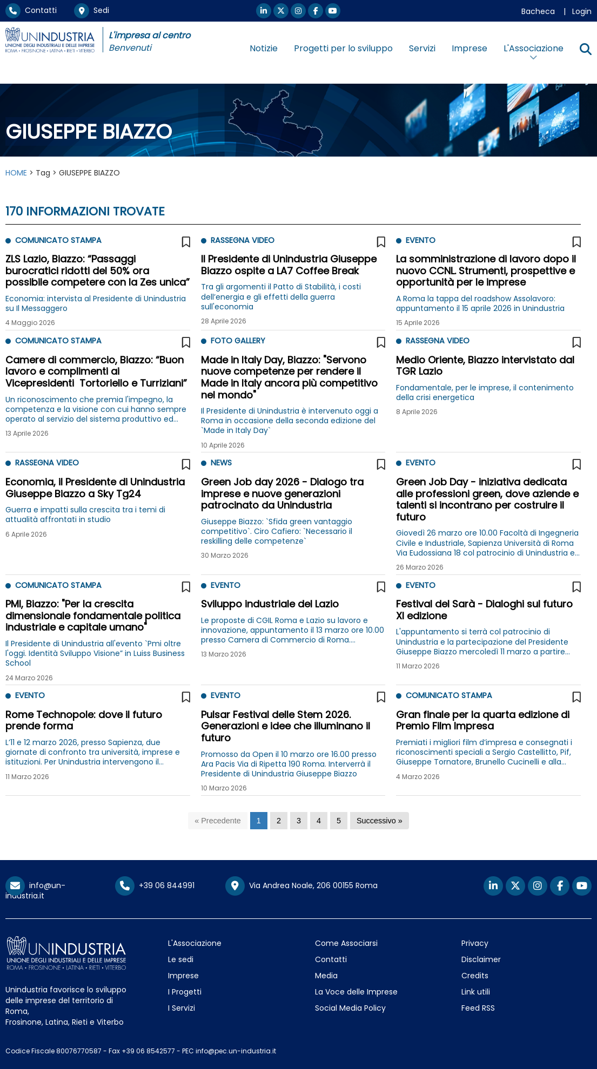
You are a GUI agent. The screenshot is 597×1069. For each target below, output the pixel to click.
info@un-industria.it (35, 890)
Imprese (469, 48)
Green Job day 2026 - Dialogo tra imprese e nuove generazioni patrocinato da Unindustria (282, 493)
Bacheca (538, 11)
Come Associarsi (346, 943)
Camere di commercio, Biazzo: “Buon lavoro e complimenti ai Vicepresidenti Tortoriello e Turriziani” (96, 371)
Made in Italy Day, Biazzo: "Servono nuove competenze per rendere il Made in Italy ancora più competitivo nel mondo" (289, 377)
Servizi (422, 48)
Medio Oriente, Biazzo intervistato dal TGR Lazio (485, 365)
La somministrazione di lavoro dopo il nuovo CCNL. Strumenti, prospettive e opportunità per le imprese (486, 270)
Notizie (264, 48)
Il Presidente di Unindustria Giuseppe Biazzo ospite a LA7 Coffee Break (289, 265)
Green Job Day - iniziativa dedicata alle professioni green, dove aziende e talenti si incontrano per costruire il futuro (487, 499)
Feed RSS (478, 1008)
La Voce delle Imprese (356, 991)
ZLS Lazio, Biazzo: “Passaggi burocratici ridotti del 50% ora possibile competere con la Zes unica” (97, 270)
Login (582, 11)
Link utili (475, 991)
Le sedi (180, 959)
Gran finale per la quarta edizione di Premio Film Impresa (482, 720)
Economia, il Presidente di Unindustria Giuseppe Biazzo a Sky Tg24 (95, 487)
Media (326, 975)
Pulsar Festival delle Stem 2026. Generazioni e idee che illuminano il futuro (285, 726)
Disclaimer (481, 959)
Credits (474, 975)
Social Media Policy (350, 1008)
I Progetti (185, 991)
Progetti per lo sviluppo (343, 48)
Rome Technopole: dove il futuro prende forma (83, 720)
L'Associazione (195, 943)
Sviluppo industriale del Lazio (270, 604)
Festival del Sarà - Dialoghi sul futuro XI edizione (484, 610)
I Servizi (181, 1008)
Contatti (31, 10)
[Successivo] (379, 821)
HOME (16, 172)
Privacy (474, 943)
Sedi (91, 10)
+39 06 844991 (154, 885)
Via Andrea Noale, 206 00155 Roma (301, 886)
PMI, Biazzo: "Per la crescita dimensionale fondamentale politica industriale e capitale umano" (92, 615)
